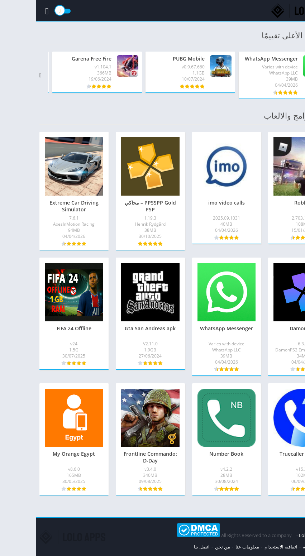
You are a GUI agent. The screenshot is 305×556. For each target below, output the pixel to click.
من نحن (186, 546)
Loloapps (273, 535)
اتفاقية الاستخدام (245, 546)
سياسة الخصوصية (284, 546)
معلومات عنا (211, 546)
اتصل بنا (166, 546)
